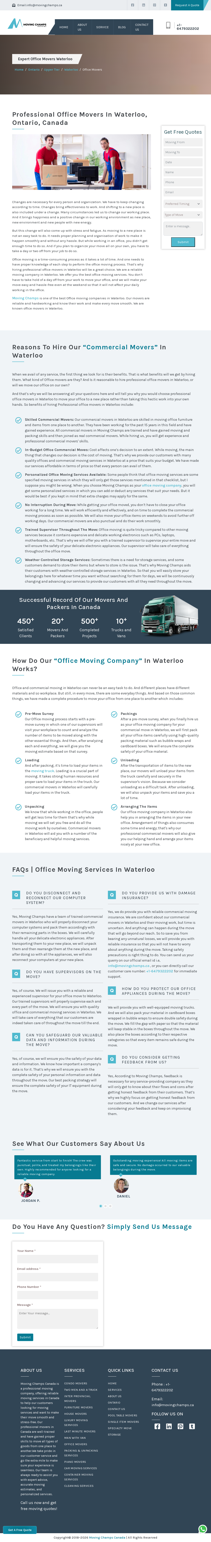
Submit (183, 242)
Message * (25, 1305)
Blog (122, 27)
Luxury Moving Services (76, 1422)
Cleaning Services (79, 1486)
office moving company (161, 485)
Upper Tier (52, 69)
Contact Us (142, 27)
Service (102, 27)
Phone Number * (29, 1287)
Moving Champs (25, 298)
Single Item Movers (123, 1422)
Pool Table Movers (122, 1415)
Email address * (29, 1269)
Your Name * (26, 1251)
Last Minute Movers (80, 1431)
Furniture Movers (78, 1407)
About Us (82, 27)
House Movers (75, 1414)
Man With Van (75, 1438)
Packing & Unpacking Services (81, 1453)
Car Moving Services (80, 1468)
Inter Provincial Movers (77, 1398)
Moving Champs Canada (107, 1537)
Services (115, 1390)
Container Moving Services (78, 1477)
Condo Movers (75, 1383)
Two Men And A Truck (81, 1390)
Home (63, 27)
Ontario (33, 69)
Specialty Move (120, 1428)
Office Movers (75, 1444)
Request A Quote (187, 5)
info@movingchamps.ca (44, 5)
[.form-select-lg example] (183, 204)
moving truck (42, 771)
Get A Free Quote (20, 1530)
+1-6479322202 (188, 27)
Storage (114, 1434)
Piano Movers (75, 1462)
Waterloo (71, 69)
